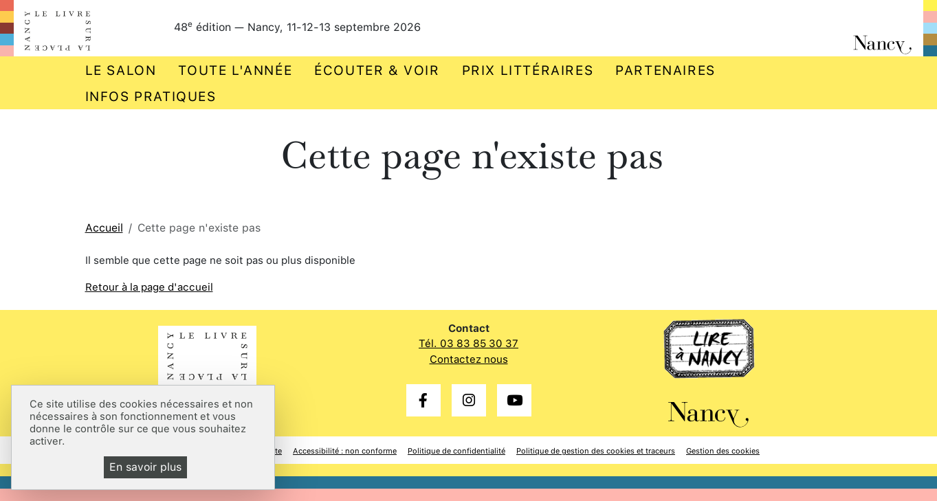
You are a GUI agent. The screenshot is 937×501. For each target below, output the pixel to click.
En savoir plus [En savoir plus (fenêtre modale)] (145, 467)
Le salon (121, 70)
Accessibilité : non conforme (345, 451)
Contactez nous (469, 359)
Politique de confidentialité (456, 451)
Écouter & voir (376, 70)
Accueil (104, 227)
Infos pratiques (151, 96)
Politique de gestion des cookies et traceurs (595, 451)
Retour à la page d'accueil (149, 287)
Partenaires (665, 70)
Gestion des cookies (723, 451)
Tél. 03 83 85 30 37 (468, 343)
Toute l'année (235, 70)
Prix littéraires (528, 70)
